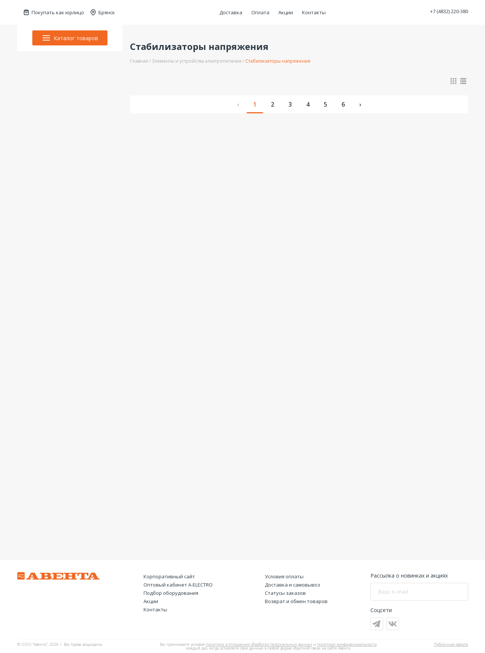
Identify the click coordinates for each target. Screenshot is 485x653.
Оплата (260, 12)
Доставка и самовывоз (292, 584)
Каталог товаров (70, 37)
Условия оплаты (284, 576)
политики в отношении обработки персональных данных (259, 644)
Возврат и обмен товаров (296, 601)
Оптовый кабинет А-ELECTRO (178, 584)
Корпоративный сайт (169, 576)
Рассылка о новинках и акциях (409, 575)
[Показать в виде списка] (463, 81)
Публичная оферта (451, 644)
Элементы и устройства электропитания (197, 61)
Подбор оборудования (171, 593)
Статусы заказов (285, 593)
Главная (139, 61)
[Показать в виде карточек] (453, 81)
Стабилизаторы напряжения (277, 61)
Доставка (230, 12)
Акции (285, 12)
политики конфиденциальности (347, 644)
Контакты (314, 12)
